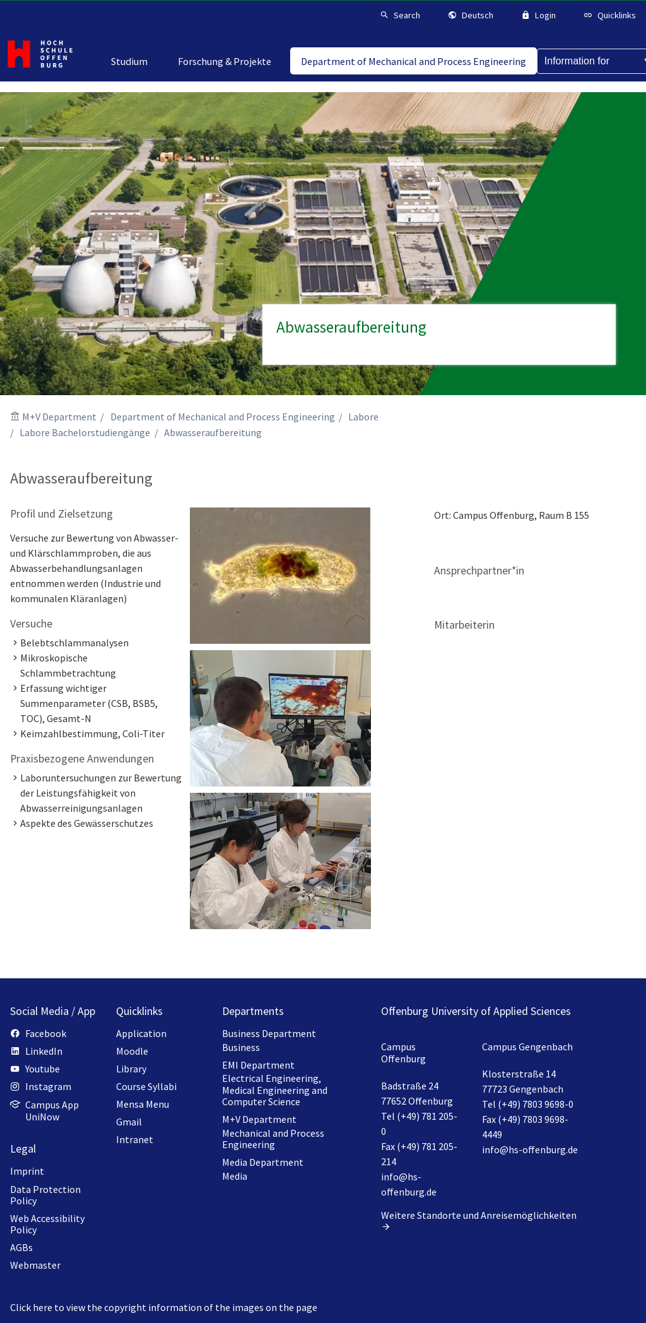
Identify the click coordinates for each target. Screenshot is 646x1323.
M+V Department (59, 416)
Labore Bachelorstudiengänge (85, 432)
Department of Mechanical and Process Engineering (222, 416)
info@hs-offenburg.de (530, 1149)
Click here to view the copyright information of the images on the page (163, 1307)
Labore (363, 416)
